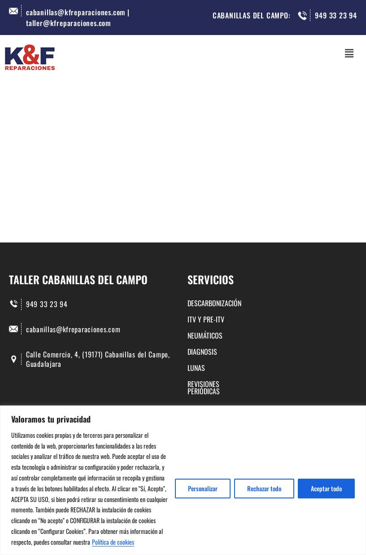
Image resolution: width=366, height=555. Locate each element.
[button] (349, 53)
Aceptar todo (326, 488)
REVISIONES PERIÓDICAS (220, 384)
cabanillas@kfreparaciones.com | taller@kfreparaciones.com (78, 17)
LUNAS (196, 367)
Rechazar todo (264, 488)
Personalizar (203, 488)
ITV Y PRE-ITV (205, 319)
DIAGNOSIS (202, 351)
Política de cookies (113, 541)
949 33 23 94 (336, 15)
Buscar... (59, 201)
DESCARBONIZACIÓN (214, 304)
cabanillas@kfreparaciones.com (73, 329)
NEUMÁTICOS (204, 335)
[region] (183, 480)
